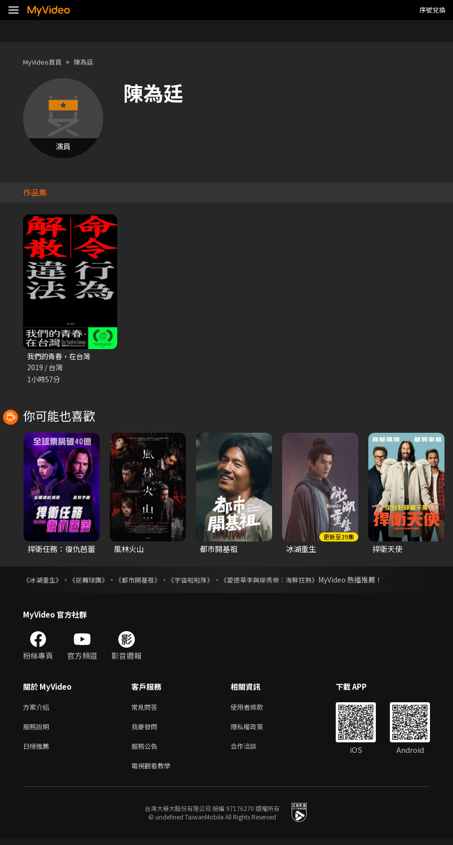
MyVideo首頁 (46, 62)
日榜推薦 (38, 750)
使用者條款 (255, 708)
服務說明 (38, 729)
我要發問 (146, 729)
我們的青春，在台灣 (61, 356)
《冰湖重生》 (44, 581)
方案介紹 (38, 708)
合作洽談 (252, 750)
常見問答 (146, 708)
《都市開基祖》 (145, 581)
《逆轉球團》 (93, 581)
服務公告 (146, 750)
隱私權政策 (255, 729)
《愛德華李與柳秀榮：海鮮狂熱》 (286, 581)
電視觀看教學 (153, 771)
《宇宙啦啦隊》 (201, 581)
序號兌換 (432, 10)
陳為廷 (92, 62)
